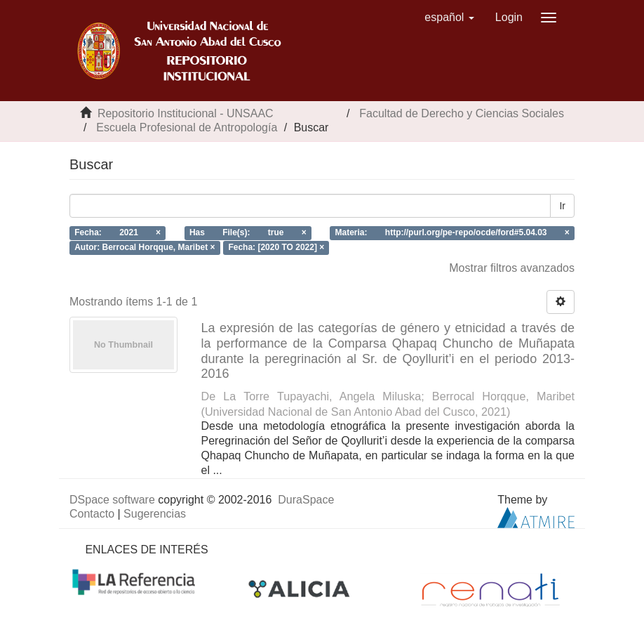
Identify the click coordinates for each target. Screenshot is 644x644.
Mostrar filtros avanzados (512, 268)
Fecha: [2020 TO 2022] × (276, 247)
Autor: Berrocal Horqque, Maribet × (144, 247)
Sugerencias (154, 514)
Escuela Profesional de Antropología (186, 127)
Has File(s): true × (248, 232)
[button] (449, 17)
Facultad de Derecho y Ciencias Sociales (461, 113)
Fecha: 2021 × (117, 232)
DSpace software (112, 500)
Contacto (91, 514)
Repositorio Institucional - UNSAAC (186, 113)
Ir (562, 205)
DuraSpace (306, 500)
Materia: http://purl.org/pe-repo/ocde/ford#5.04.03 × (452, 232)
